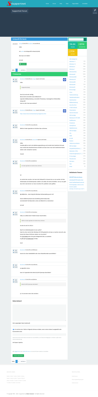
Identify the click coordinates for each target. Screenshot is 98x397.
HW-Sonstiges (72, 130)
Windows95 (72, 87)
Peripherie (30, 43)
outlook (75, 182)
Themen (57, 12)
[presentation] (24, 347)
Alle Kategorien (73, 59)
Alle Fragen (39, 12)
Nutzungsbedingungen (78, 379)
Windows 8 (72, 66)
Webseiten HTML (73, 151)
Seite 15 (10, 382)
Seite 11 (13, 380)
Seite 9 (23, 378)
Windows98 (72, 84)
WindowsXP (72, 74)
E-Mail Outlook (73, 107)
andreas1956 (34, 139)
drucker (71, 186)
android (82, 182)
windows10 (72, 180)
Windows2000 (72, 77)
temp (70, 166)
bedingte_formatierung (74, 188)
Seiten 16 (14, 382)
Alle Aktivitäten (32, 12)
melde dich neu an (27, 351)
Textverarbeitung (73, 95)
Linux (70, 92)
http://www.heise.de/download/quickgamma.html (33, 113)
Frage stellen (74, 12)
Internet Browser (73, 112)
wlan (79, 184)
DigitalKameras (73, 128)
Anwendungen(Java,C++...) (75, 153)
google (74, 184)
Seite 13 (21, 380)
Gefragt (20, 43)
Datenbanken (72, 100)
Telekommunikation (74, 143)
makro (79, 180)
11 (83, 188)
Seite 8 (19, 378)
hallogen (34, 78)
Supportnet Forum (19, 11)
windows (79, 177)
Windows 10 (72, 64)
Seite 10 (9, 380)
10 (76, 180)
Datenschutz (75, 383)
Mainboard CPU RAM (74, 118)
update (75, 186)
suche (22, 51)
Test (70, 164)
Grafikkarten (72, 120)
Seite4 (22, 376)
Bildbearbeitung (73, 102)
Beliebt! (44, 12)
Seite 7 (15, 378)
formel (71, 184)
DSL (70, 133)
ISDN (70, 135)
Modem (71, 141)
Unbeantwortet (50, 12)
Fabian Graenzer (30, 394)
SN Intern (71, 161)
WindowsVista (72, 71)
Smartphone (72, 125)
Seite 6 (12, 378)
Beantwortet (22, 78)
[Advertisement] (49, 24)
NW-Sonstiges (72, 146)
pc (77, 184)
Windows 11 (72, 61)
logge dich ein (17, 351)
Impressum (75, 376)
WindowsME (72, 82)
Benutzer (68, 12)
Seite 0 (8, 376)
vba (75, 177)
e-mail (81, 188)
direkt (18, 382)
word (78, 182)
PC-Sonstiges (72, 156)
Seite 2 (15, 376)
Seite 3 (19, 376)
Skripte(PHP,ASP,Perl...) (75, 148)
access (82, 184)
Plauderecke (72, 158)
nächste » (23, 70)
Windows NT (72, 79)
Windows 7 (72, 69)
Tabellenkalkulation (74, 97)
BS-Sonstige (72, 89)
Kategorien (62, 12)
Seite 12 (17, 380)
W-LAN (71, 138)
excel (71, 177)
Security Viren (72, 105)
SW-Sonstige (72, 115)
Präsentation (72, 110)
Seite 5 (8, 378)
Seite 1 (12, 376)
